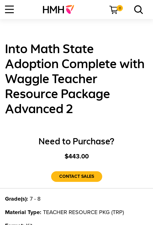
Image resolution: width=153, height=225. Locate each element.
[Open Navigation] (9, 9)
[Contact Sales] (76, 176)
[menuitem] (61, 9)
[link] (61, 9)
